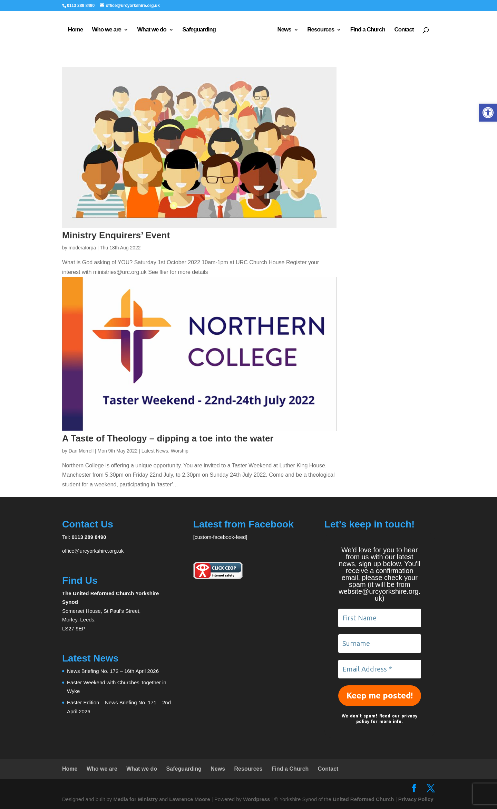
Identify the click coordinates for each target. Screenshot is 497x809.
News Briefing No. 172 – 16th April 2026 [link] (113, 671)
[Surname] (379, 643)
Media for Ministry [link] (136, 799)
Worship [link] (179, 451)
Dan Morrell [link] (81, 451)
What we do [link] (151, 30)
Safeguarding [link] (199, 30)
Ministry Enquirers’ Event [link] (116, 235)
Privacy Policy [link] (415, 799)
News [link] (284, 30)
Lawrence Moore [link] (189, 799)
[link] (488, 113)
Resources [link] (320, 30)
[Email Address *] (379, 669)
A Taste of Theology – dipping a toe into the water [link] (167, 438)
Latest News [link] (155, 451)
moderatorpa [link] (82, 247)
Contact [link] (403, 30)
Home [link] (75, 30)
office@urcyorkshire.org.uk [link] (93, 551)
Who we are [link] (106, 30)
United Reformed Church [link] (363, 799)
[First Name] (379, 618)
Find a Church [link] (367, 30)
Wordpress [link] (256, 799)
